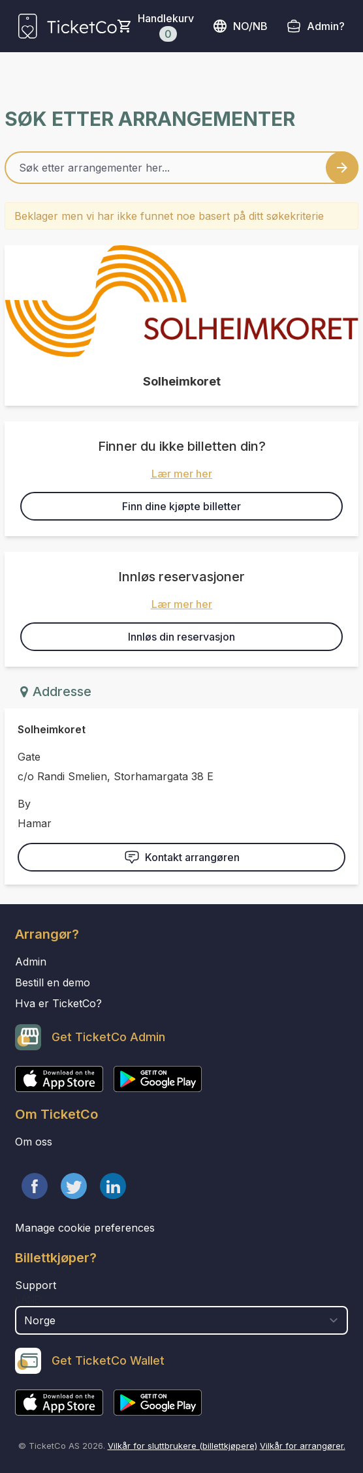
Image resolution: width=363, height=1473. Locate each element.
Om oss (33, 1141)
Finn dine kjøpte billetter (181, 506)
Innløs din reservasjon (181, 636)
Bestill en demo (52, 982)
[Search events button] (342, 167)
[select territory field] (181, 1320)
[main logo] (67, 26)
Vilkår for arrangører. (302, 1445)
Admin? (326, 26)
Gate (29, 756)
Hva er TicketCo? (58, 1003)
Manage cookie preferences (85, 1227)
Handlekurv (166, 27)
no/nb (240, 26)
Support (35, 1285)
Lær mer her (181, 473)
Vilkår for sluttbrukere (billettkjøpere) (182, 1445)
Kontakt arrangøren (182, 857)
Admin (30, 961)
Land (28, 1299)
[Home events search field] (181, 167)
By (24, 803)
